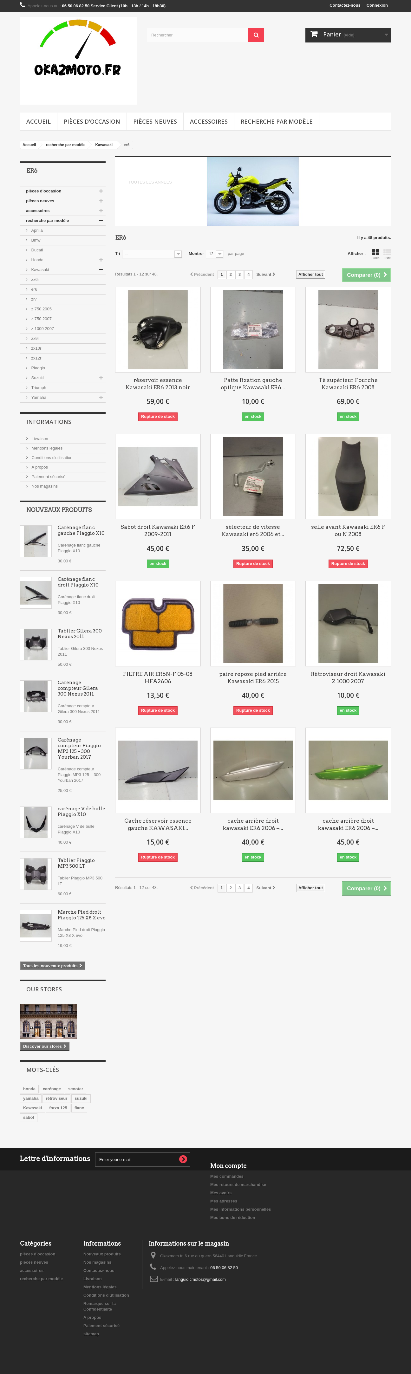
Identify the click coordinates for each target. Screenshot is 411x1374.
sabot (28, 1117)
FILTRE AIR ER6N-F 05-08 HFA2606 (157, 677)
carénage (52, 1088)
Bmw (35, 240)
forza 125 (58, 1107)
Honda (36, 259)
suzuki (81, 1098)
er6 (33, 289)
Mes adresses (223, 1201)
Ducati (36, 250)
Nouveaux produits (59, 510)
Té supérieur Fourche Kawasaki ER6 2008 (348, 384)
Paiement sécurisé (48, 476)
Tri (117, 253)
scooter (75, 1088)
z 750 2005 (41, 309)
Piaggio (37, 368)
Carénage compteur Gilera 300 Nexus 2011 (78, 688)
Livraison (39, 438)
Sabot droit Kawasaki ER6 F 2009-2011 (158, 530)
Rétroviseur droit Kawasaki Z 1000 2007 (348, 677)
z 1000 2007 (42, 328)
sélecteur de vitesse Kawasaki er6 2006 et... (253, 530)
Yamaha (38, 397)
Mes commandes (227, 1176)
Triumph (38, 387)
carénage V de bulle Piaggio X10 (81, 811)
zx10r (35, 348)
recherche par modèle (277, 121)
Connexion (377, 5)
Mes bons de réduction (232, 1217)
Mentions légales (46, 448)
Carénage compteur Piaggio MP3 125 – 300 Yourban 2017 (79, 748)
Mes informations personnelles (240, 1209)
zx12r (35, 358)
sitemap (91, 1334)
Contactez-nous (345, 5)
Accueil (38, 121)
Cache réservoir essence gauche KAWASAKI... (158, 824)
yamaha (30, 1098)
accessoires (209, 121)
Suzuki (37, 377)
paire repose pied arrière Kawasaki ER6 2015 (253, 677)
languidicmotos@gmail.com (200, 1279)
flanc (79, 1107)
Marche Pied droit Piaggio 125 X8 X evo (82, 915)
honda (29, 1088)
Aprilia (36, 230)
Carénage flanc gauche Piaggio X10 (82, 530)
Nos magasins (44, 486)
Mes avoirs (221, 1192)
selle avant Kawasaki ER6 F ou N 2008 (348, 530)
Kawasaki (39, 269)
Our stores (44, 989)
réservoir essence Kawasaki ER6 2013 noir (158, 384)
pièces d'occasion (92, 121)
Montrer (196, 253)
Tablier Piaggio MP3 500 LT (76, 863)
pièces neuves (155, 121)
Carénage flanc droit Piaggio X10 (78, 582)
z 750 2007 (41, 318)
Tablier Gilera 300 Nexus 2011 (80, 633)
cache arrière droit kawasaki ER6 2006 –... (253, 824)
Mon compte (228, 1166)
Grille (375, 254)
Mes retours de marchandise (238, 1184)
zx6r (34, 279)
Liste (387, 254)
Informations (48, 421)
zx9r (34, 338)
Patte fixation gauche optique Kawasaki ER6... (253, 384)
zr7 (33, 299)
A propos (39, 467)
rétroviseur (56, 1098)
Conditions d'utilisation (51, 457)
